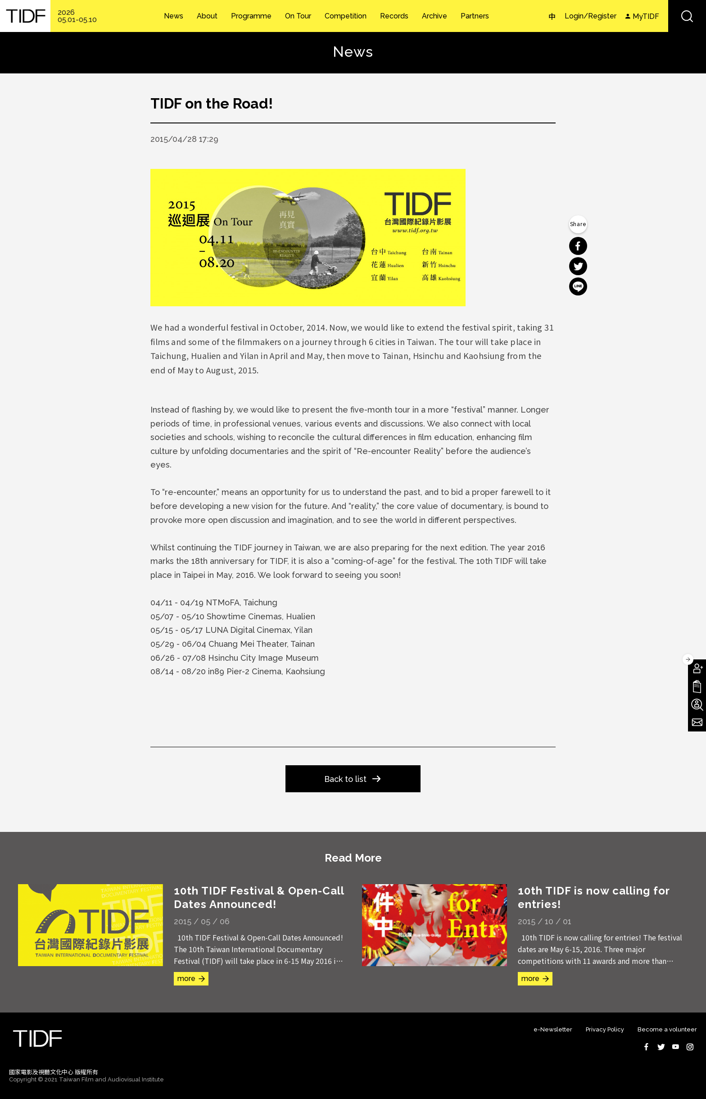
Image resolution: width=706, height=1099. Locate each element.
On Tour (298, 16)
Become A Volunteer (697, 704)
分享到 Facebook (578, 246)
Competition (346, 16)
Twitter (661, 1047)
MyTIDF (646, 16)
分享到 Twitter (578, 266)
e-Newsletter (553, 1029)
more (186, 978)
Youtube (675, 1047)
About (207, 16)
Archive (434, 16)
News (173, 16)
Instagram (690, 1047)
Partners (475, 16)
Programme (251, 16)
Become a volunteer (667, 1029)
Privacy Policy (605, 1029)
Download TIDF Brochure (697, 686)
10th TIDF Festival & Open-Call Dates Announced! (259, 897)
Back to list (345, 779)
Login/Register (590, 16)
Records (394, 16)
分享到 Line (578, 286)
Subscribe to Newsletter (697, 722)
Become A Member (697, 668)
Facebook (646, 1047)
